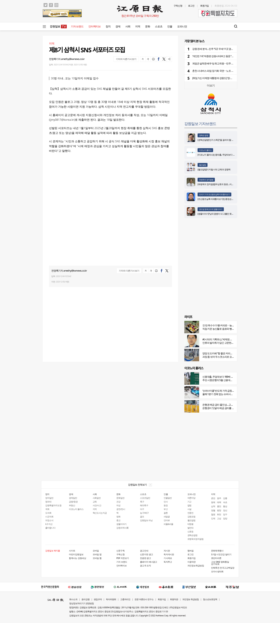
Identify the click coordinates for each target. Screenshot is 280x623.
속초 (225, 502)
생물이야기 (121, 524)
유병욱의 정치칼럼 (206, 179)
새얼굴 (167, 516)
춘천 (213, 498)
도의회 (48, 512)
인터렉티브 (94, 26)
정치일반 (49, 497)
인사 (166, 501)
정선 (225, 510)
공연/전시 (120, 509)
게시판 (167, 550)
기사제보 (168, 558)
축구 (142, 501)
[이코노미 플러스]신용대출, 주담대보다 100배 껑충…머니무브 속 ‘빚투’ (229, 154)
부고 (166, 509)
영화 (118, 516)
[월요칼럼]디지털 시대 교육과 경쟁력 (214, 169)
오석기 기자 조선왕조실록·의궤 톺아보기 (214, 194)
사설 (189, 509)
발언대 (190, 527)
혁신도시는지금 (100, 512)
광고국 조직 (145, 565)
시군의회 (49, 516)
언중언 (190, 512)
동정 (166, 505)
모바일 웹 (97, 558)
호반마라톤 (216, 558)
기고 (189, 501)
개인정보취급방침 (195, 565)
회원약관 (174, 599)
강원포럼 (191, 516)
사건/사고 (97, 505)
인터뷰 (167, 520)
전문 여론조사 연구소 (144, 599)
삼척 (213, 506)
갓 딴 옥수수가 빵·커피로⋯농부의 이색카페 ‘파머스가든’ (230, 325)
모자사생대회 (217, 571)
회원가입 (204, 5)
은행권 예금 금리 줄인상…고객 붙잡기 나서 (223, 404)
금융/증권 (73, 501)
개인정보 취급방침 (190, 599)
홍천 (219, 506)
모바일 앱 (97, 554)
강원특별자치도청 (53, 505)
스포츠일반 (145, 497)
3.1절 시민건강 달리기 (221, 554)
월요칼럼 (202, 165)
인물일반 (168, 497)
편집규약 (98, 599)
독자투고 (168, 561)
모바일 (96, 550)
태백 (219, 502)
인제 (213, 518)
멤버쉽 (190, 550)
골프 (142, 516)
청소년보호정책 (210, 599)
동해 (213, 502)
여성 (118, 505)
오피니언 (182, 26)
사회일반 (97, 497)
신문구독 (120, 550)
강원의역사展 (122, 527)
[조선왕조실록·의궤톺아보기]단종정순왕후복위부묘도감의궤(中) (226, 199)
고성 (219, 518)
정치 (108, 26)
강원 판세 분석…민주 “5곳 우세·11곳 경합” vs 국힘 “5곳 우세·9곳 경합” (226, 49)
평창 (219, 510)
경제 (117, 26)
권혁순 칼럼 (203, 135)
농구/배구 (144, 512)
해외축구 (144, 505)
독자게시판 (169, 554)
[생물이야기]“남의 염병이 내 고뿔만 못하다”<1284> (220, 213)
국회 (47, 509)
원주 (219, 498)
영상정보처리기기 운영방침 (81, 603)
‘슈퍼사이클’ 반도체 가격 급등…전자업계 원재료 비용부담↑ (231, 390)
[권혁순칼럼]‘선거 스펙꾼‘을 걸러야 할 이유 (217, 139)
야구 (142, 509)
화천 (219, 514)
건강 (118, 501)
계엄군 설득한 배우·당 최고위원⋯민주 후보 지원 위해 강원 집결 (224, 63)
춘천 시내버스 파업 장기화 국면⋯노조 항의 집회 (216, 70)
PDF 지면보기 (122, 558)
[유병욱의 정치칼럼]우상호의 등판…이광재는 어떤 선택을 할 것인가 (227, 184)
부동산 (72, 505)
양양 (225, 518)
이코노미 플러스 (205, 150)
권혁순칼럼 (192, 535)
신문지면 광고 (146, 554)
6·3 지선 (48, 524)
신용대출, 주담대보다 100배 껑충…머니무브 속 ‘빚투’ (228, 376)
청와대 (48, 501)
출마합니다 (50, 527)
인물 (169, 26)
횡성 (225, 506)
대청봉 (190, 524)
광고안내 (144, 550)
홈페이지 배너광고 (148, 561)
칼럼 (189, 505)
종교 (118, 520)
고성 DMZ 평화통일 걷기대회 (220, 562)
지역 (137, 26)
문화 (147, 26)
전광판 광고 (145, 558)
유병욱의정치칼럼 (195, 538)
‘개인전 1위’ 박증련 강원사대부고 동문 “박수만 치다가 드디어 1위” (225, 56)
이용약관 (191, 561)
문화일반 (120, 497)
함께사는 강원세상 (77, 558)
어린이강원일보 (76, 554)
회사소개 (73, 599)
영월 (213, 510)
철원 (213, 514)
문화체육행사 (217, 550)
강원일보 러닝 (146, 520)
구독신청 (178, 5)
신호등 (190, 531)
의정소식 (49, 520)
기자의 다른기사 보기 (126, 58)
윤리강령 (86, 599)
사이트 (72, 550)
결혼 (166, 512)
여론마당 (191, 497)
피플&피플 (168, 524)
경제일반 (73, 497)
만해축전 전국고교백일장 (222, 567)
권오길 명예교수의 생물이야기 (210, 209)
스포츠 (158, 26)
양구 (225, 514)
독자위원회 (111, 599)
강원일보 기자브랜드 (200, 123)
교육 (95, 501)
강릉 (225, 498)
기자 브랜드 (77, 26)
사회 (127, 26)
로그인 (191, 5)
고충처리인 (125, 599)
